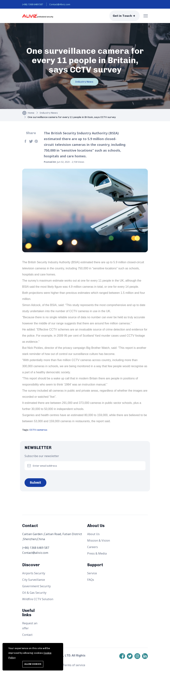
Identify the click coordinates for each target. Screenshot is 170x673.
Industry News (84, 81)
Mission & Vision (98, 540)
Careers (92, 547)
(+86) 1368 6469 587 (32, 4)
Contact (27, 635)
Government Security (36, 586)
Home (31, 112)
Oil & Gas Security (34, 593)
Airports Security (33, 573)
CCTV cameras (38, 429)
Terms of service (74, 665)
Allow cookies (32, 664)
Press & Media (97, 553)
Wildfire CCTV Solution (37, 599)
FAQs (90, 580)
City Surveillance (33, 580)
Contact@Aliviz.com (59, 4)
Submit (35, 483)
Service (92, 573)
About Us (93, 534)
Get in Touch (122, 15)
